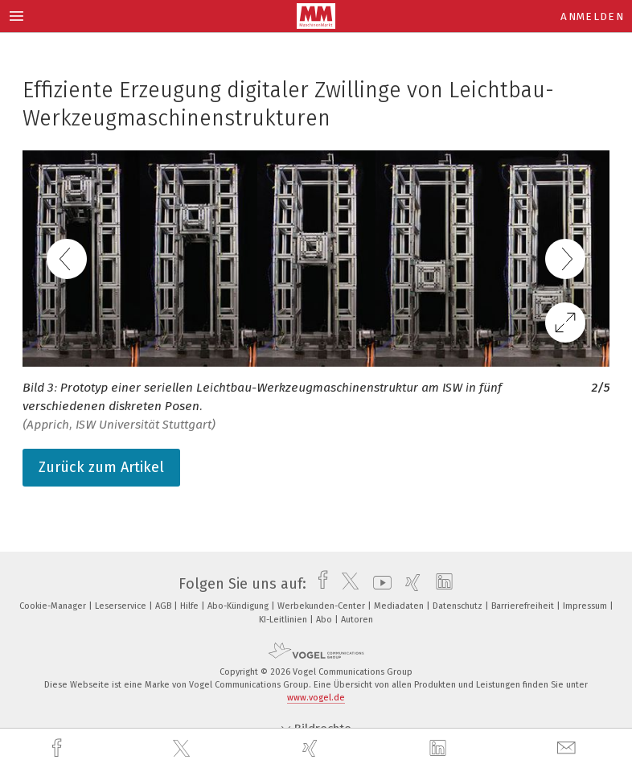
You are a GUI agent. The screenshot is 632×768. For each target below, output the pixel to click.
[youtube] (378, 584)
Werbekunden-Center (322, 606)
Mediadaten (400, 606)
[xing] (312, 748)
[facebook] (58, 748)
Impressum (586, 606)
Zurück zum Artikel (101, 467)
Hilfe (190, 606)
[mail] (568, 748)
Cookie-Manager (53, 606)
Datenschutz (459, 606)
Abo (325, 619)
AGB (164, 606)
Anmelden (592, 16)
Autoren (357, 619)
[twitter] (183, 748)
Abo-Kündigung (239, 606)
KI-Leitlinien (284, 619)
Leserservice (122, 606)
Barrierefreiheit (523, 606)
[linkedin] (440, 748)
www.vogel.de (316, 697)
